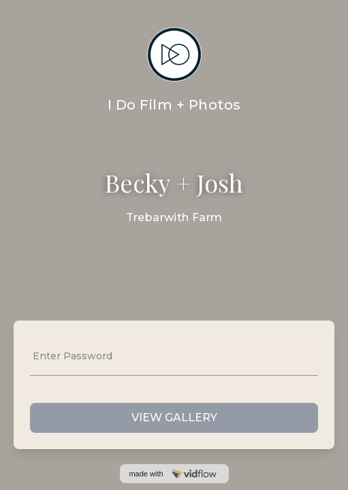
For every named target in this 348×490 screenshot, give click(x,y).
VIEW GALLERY (174, 417)
